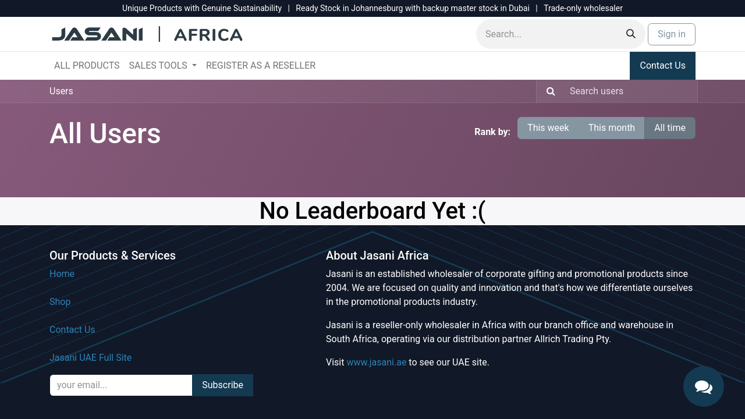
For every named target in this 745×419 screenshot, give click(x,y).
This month (612, 127)
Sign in (672, 34)
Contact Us (663, 65)
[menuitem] (87, 65)
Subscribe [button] (222, 384)
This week (548, 127)
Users (61, 91)
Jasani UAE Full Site (90, 357)
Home (61, 273)
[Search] (630, 34)
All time (670, 127)
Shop (59, 301)
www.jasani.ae (376, 362)
